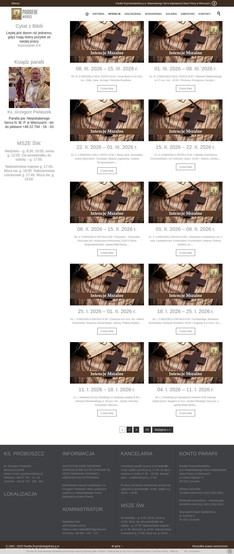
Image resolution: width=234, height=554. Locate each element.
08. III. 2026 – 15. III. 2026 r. (107, 69)
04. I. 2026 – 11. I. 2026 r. (185, 389)
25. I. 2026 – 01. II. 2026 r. (107, 311)
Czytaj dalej (107, 88)
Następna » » (163, 429)
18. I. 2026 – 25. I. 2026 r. (185, 311)
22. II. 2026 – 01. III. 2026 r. (106, 147)
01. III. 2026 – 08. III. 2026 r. (185, 69)
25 (147, 429)
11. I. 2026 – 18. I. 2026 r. (107, 389)
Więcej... (175, 551)
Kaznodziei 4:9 (29, 45)
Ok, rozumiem (192, 551)
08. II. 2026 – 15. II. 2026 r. (107, 229)
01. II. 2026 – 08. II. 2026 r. (185, 229)
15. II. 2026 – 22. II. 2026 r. (185, 147)
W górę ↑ (117, 546)
